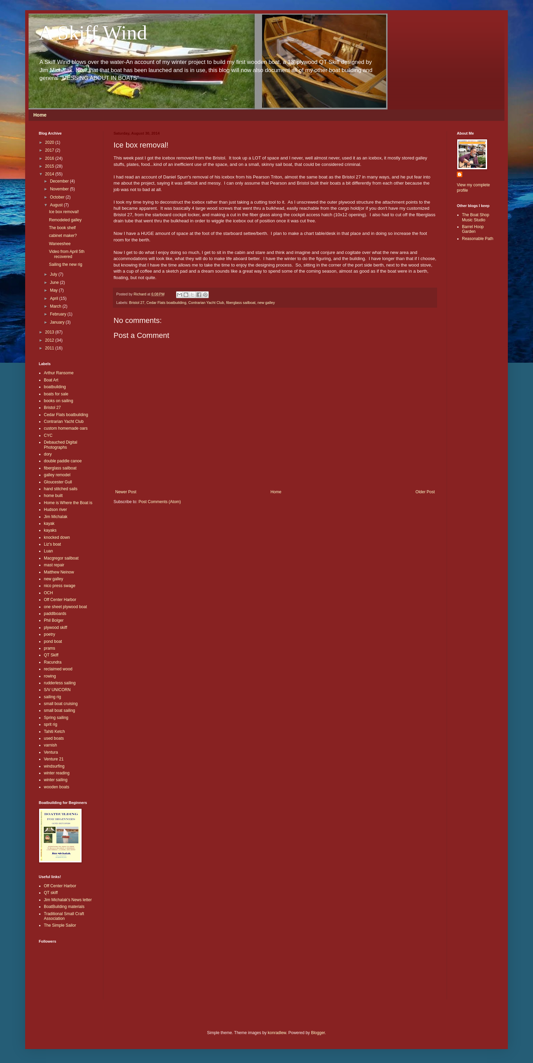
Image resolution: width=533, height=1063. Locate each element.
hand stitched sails (61, 488)
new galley (266, 303)
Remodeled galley (65, 220)
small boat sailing (59, 710)
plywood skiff (55, 627)
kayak (49, 523)
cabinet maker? (63, 235)
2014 (50, 174)
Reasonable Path (477, 238)
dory (48, 454)
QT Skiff (51, 655)
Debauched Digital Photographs (60, 444)
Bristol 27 (136, 303)
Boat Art (51, 380)
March (56, 306)
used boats (54, 738)
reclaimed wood (58, 669)
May (54, 290)
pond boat (53, 641)
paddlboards (55, 613)
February (58, 314)
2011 (50, 348)
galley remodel (57, 475)
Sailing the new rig (65, 264)
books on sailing (58, 400)
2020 (50, 142)
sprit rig (50, 724)
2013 (50, 332)
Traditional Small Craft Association (64, 916)
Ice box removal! (64, 211)
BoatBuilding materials (64, 906)
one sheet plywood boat (65, 606)
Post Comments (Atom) (159, 501)
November (60, 189)
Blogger (318, 1032)
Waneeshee (60, 243)
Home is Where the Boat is (68, 502)
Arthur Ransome (58, 373)
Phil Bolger (54, 620)
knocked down (57, 537)
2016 (50, 158)
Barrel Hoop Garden (473, 229)
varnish (50, 745)
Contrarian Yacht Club (206, 303)
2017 (50, 150)
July (54, 274)
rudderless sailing (59, 683)
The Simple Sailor (60, 925)
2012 (50, 340)
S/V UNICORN (57, 689)
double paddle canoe (63, 461)
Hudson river (55, 509)
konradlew (277, 1032)
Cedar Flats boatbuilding (166, 303)
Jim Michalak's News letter (68, 899)
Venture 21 (54, 759)
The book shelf (62, 227)
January (58, 322)
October (58, 197)
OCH (48, 592)
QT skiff (51, 892)
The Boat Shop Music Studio (475, 217)
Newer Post (125, 492)
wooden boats (56, 787)
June (55, 282)
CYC (48, 435)
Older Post (425, 492)
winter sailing (55, 779)
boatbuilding (55, 386)
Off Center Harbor (60, 599)
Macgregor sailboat (61, 558)
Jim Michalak (55, 516)
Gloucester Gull (58, 482)
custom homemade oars (66, 428)
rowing (50, 676)
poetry (49, 634)
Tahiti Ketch (54, 731)
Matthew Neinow (59, 572)
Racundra (53, 662)
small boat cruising (61, 703)
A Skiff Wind (93, 32)
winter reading (56, 773)
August (57, 205)
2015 (50, 166)
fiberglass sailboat (240, 303)
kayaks (50, 530)
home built (53, 495)
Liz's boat (52, 544)
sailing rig (52, 697)
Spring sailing (56, 717)
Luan (48, 551)
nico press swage (59, 585)
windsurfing (54, 766)
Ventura (51, 752)
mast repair (54, 565)
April (54, 298)
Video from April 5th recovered (67, 254)
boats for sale (56, 394)
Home (40, 115)
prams (49, 648)
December (60, 181)
